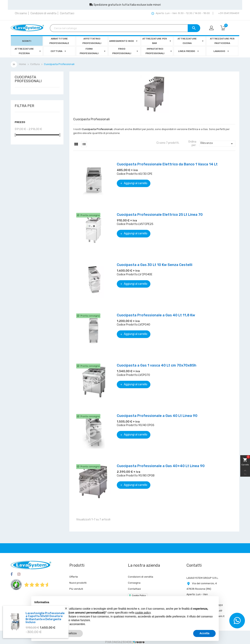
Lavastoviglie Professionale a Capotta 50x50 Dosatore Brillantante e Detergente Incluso (45, 618)
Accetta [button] (204, 633)
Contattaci (67, 13)
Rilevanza (217, 143)
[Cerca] (125, 28)
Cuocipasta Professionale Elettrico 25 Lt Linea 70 (160, 214)
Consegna (134, 582)
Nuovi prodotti (78, 582)
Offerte (73, 576)
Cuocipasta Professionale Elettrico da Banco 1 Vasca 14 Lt (167, 164)
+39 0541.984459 (228, 13)
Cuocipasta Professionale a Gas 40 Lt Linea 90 (157, 416)
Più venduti (76, 588)
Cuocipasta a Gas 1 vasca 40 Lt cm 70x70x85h (156, 365)
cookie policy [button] (143, 612)
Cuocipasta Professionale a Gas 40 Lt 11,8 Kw (156, 315)
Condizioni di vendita (43, 13)
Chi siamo (21, 13)
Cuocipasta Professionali (28, 79)
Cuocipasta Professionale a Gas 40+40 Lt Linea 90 (161, 466)
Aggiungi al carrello (133, 183)
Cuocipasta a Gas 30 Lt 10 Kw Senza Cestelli (154, 265)
